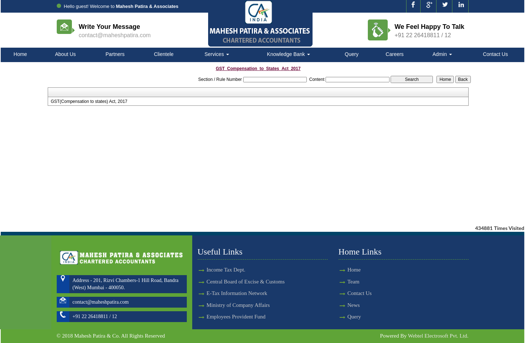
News (347, 305)
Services (217, 54)
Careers (395, 54)
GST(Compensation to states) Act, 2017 (89, 101)
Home (20, 54)
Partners (115, 54)
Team (347, 282)
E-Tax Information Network (237, 287)
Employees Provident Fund (236, 310)
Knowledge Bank (288, 54)
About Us (65, 54)
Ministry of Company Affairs (238, 298)
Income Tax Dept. (226, 263)
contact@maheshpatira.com (115, 35)
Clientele (163, 54)
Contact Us (495, 54)
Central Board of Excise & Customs (246, 275)
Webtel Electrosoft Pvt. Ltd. (438, 336)
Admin (442, 54)
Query (351, 54)
